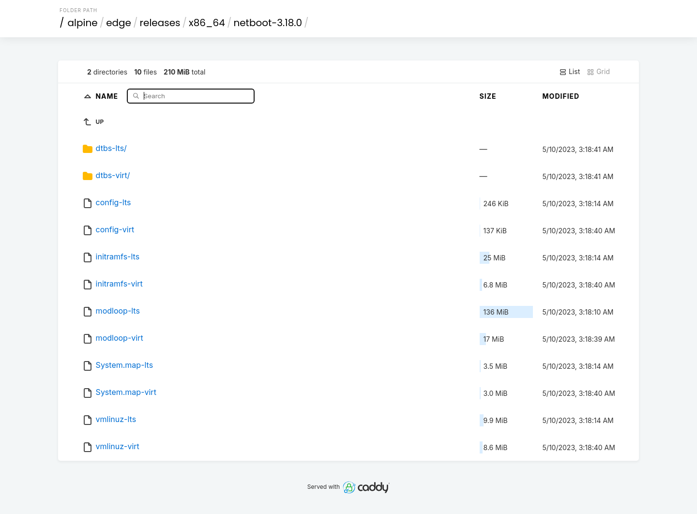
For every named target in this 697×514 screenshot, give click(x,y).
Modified (561, 96)
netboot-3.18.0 (267, 23)
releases (160, 23)
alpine (83, 23)
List (569, 71)
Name (107, 95)
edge (118, 23)
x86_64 (207, 23)
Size (488, 96)
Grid (598, 71)
